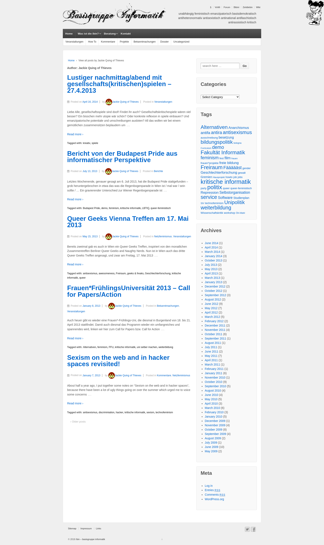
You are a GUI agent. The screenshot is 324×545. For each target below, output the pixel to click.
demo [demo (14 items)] (218, 147)
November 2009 (215, 425)
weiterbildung (165, 347)
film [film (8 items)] (227, 158)
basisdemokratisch (244, 13)
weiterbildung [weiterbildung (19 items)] (216, 207)
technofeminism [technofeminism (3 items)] (214, 203)
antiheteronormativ (190, 18)
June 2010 (211, 395)
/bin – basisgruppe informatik (90, 539)
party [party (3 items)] (203, 188)
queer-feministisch (161, 208)
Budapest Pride (91, 208)
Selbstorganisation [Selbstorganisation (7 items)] (234, 192)
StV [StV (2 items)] (202, 203)
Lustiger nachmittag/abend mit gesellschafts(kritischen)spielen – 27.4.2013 (119, 84)
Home (69, 33)
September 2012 (215, 295)
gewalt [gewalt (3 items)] (242, 172)
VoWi (217, 7)
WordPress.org (214, 499)
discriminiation (106, 412)
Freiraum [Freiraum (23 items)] (212, 167)
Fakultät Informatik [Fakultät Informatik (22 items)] (223, 152)
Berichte (158, 171)
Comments (215, 494)
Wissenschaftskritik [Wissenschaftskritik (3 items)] (212, 212)
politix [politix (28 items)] (214, 187)
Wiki (258, 7)
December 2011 (215, 325)
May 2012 (211, 308)
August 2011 (213, 342)
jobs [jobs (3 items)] (240, 177)
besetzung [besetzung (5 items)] (226, 137)
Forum (227, 7)
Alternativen (89, 347)
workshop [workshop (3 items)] (229, 212)
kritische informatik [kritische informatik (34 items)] (226, 181)
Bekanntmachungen (144, 41)
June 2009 (211, 447)
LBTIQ (145, 208)
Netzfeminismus (163, 236)
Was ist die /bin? (88, 33)
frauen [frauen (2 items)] (234, 158)
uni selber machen (147, 347)
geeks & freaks (135, 273)
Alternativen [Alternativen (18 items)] (214, 127)
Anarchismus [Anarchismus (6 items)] (239, 128)
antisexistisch (211, 18)
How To (92, 41)
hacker (119, 412)
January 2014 (213, 256)
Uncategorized (181, 41)
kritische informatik (130, 208)
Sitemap (72, 528)
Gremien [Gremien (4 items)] (206, 177)
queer (82, 277)
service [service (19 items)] (209, 197)
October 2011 (213, 334)
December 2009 (215, 421)
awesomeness (106, 273)
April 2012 (211, 312)
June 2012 (211, 303)
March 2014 (212, 251)
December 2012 (215, 286)
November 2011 (215, 329)
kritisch (251, 22)
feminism (114, 208)
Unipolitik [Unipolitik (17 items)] (234, 202)
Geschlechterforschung (157, 273)
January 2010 (213, 416)
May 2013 (211, 269)
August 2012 (213, 299)
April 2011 (211, 360)
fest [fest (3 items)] (221, 158)
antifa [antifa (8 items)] (205, 133)
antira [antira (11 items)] (216, 132)
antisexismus (90, 273)
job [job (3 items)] (235, 177)
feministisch (202, 13)
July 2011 (211, 347)
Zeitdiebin (248, 7)
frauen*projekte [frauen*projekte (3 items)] (210, 163)
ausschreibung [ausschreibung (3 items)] (209, 137)
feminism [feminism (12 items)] (210, 158)
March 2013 (212, 277)
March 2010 (212, 408)
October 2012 (213, 290)
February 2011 (214, 368)
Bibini (236, 7)
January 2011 (213, 373)
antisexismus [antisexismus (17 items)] (237, 132)
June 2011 (211, 351)
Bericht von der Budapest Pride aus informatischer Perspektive (122, 157)
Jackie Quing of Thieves (122, 101)
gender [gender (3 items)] (246, 168)
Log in (209, 485)
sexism (150, 412)
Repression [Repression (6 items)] (210, 192)
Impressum (86, 528)
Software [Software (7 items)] (225, 198)
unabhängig (186, 13)
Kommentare (108, 41)
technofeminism (164, 412)
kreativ (86, 143)
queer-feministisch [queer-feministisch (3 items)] (241, 188)
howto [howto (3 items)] (228, 177)
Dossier (164, 41)
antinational (228, 18)
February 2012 (214, 321)
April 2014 (211, 247)
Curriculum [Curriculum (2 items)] (206, 148)
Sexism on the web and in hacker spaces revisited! (118, 361)
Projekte (124, 41)
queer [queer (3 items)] (226, 188)
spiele (95, 143)
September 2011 (215, 338)
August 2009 (213, 438)
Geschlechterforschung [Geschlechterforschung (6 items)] (219, 172)
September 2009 (215, 434)
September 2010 (215, 386)
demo (104, 208)
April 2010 (211, 403)
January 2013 (213, 282)
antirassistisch (237, 22)
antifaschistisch (246, 18)
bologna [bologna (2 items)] (237, 143)
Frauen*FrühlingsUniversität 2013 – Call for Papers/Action (128, 291)
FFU (111, 347)
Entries (212, 490)
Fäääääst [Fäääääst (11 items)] (232, 167)
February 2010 (214, 412)
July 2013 (211, 264)
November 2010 (215, 377)
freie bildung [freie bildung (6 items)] (229, 163)
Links (98, 528)
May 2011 (211, 355)
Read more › (75, 134)
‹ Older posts (78, 421)
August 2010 (213, 390)
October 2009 (213, 429)
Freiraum (121, 273)
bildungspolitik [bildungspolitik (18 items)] (217, 142)
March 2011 (212, 364)
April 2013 (211, 273)
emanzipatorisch (220, 13)
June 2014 (211, 243)
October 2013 (213, 260)
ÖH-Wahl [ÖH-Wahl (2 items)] (240, 213)
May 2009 (211, 451)
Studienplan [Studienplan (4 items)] (241, 197)
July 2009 (211, 442)
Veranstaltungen (74, 41)
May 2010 (211, 399)
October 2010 (213, 382)
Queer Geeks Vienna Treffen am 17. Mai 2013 (128, 222)
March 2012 (212, 316)
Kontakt (126, 33)
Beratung (110, 33)
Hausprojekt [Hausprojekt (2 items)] (219, 177)
